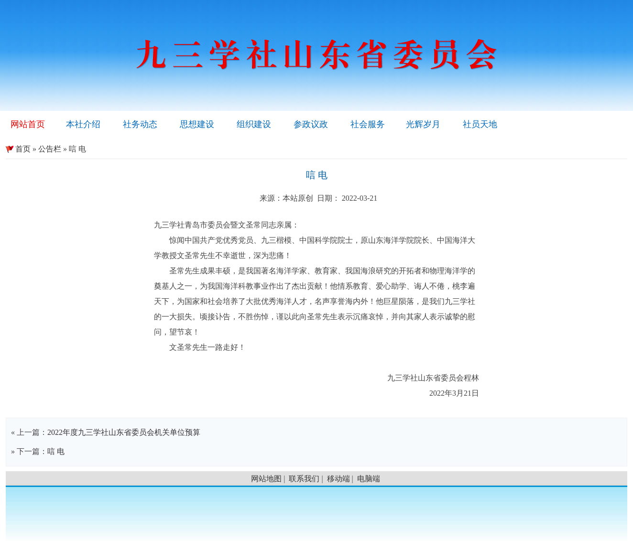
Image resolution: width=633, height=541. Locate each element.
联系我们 (304, 479)
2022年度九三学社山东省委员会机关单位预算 (123, 432)
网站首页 (28, 124)
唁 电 (56, 451)
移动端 (338, 479)
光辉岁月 (423, 124)
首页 (18, 149)
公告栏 (49, 149)
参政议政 (311, 124)
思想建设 (197, 124)
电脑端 (368, 479)
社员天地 (480, 124)
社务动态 (140, 124)
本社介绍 (83, 124)
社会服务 (367, 124)
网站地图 (266, 479)
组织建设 (254, 124)
